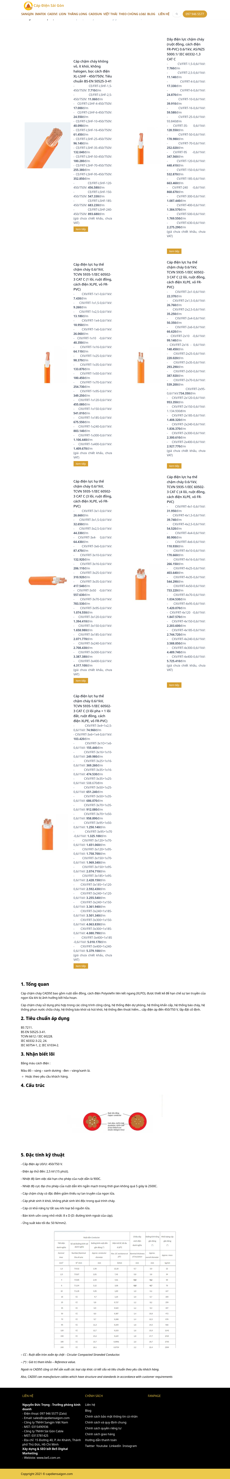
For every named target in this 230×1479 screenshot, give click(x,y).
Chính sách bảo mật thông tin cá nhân (111, 1416)
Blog (151, 14)
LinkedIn (115, 1446)
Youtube (102, 1446)
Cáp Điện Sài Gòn (44, 5)
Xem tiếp (81, 229)
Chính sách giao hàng (100, 1434)
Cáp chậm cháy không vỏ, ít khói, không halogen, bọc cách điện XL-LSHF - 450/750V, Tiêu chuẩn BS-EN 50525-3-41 (93, 71)
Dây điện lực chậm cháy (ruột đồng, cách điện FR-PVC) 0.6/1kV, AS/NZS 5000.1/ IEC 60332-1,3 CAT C (186, 49)
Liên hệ (163, 14)
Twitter (90, 1446)
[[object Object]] (176, 14)
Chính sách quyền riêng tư (103, 1428)
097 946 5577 (195, 14)
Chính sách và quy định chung (105, 1422)
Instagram (130, 1446)
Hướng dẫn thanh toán (101, 1440)
